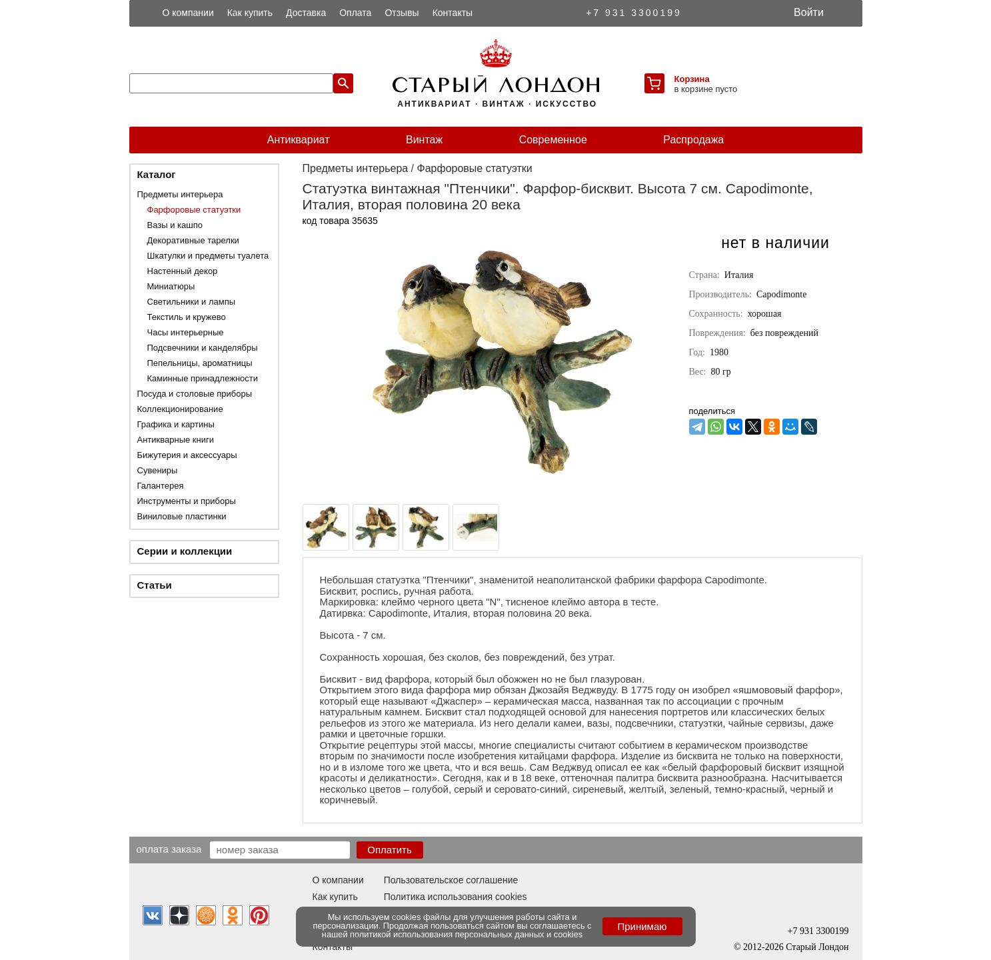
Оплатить (389, 849)
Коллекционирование (180, 409)
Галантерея (160, 486)
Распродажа (693, 139)
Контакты (453, 12)
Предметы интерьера (180, 194)
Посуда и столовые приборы (195, 394)
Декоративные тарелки (193, 240)
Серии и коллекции (185, 551)
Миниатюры (171, 286)
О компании (188, 12)
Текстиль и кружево (186, 317)
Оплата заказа (169, 848)
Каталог (156, 174)
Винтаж (424, 139)
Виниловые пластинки (182, 516)
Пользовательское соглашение (451, 880)
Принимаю (641, 926)
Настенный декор (182, 271)
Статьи (154, 585)
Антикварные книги (175, 440)
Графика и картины (176, 424)
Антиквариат (298, 139)
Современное (553, 139)
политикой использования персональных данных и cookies (466, 934)
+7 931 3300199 (634, 12)
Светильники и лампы (191, 302)
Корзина (692, 79)
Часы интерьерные (185, 332)
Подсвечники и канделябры (202, 348)
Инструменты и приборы (186, 501)
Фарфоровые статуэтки (194, 210)
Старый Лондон (817, 947)
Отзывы (402, 12)
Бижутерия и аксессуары (187, 455)
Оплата (355, 12)
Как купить (250, 12)
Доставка (306, 12)
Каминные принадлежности (203, 378)
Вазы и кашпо (175, 225)
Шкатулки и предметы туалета (208, 256)
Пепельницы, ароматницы (200, 363)
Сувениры (157, 470)
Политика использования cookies (455, 896)
